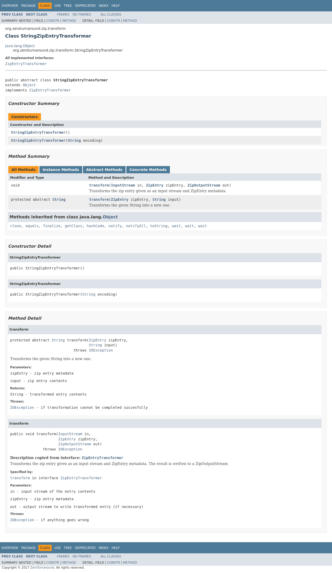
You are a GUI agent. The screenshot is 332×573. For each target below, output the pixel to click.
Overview (10, 6)
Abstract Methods (104, 170)
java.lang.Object (20, 46)
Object (29, 85)
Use (57, 6)
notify (115, 226)
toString (159, 226)
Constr (52, 21)
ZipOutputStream (204, 185)
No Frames (82, 14)
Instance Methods (61, 170)
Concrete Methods (148, 170)
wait (176, 226)
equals (32, 226)
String (74, 140)
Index (104, 6)
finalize (51, 226)
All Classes (111, 14)
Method (69, 21)
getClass (73, 226)
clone (15, 226)
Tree (68, 6)
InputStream (123, 185)
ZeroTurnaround (42, 567)
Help (116, 6)
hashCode (95, 226)
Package (28, 6)
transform (99, 185)
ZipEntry (154, 185)
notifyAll (136, 226)
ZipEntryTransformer (26, 64)
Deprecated (85, 6)
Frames (63, 14)
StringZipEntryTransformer (38, 132)
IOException (101, 350)
